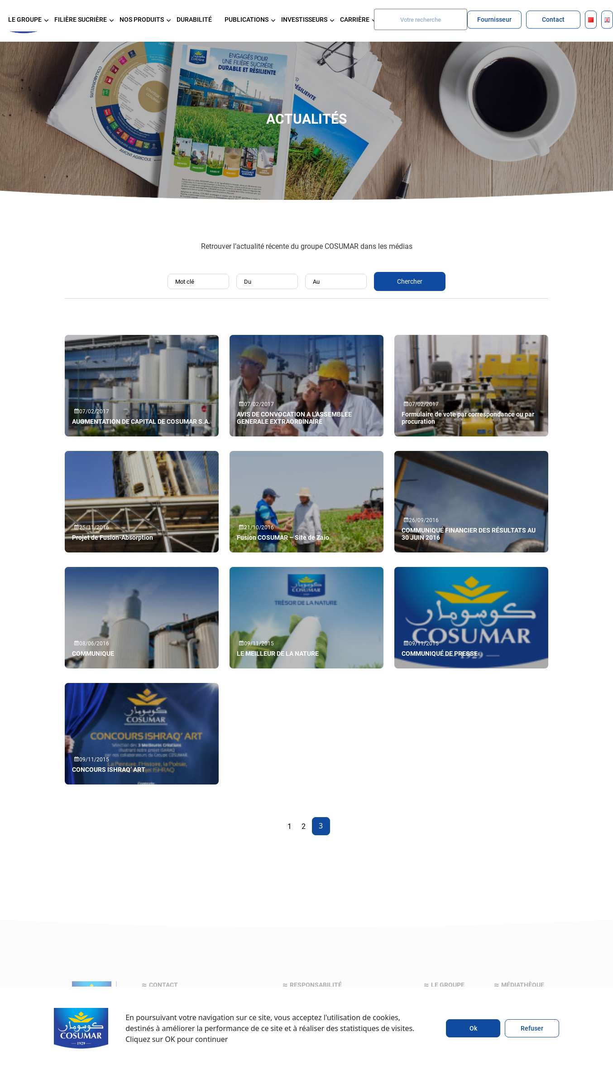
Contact (553, 19)
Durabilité (194, 19)
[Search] (420, 19)
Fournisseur (494, 19)
